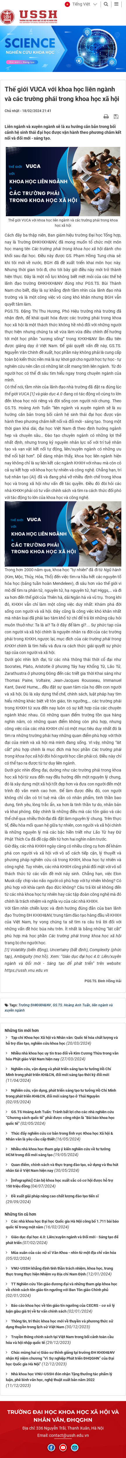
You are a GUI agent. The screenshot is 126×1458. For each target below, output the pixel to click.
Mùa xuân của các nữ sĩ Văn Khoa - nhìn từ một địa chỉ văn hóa (63, 1252)
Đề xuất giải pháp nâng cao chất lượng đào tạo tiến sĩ (55, 1196)
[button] (77, 4)
